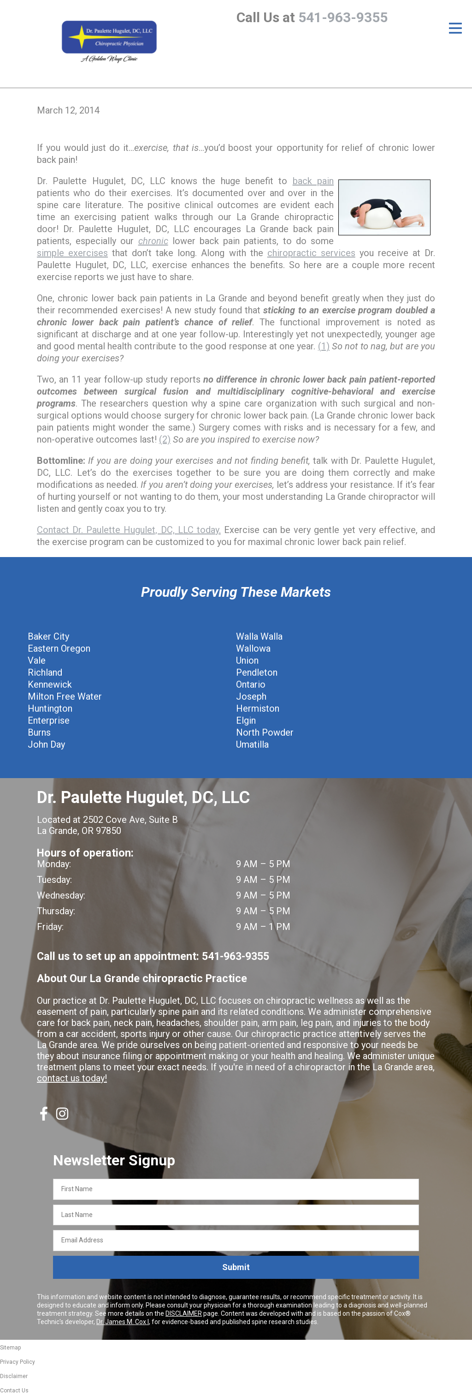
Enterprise (49, 720)
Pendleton (256, 672)
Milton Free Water (65, 696)
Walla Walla (259, 636)
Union (247, 660)
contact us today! (72, 1078)
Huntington (50, 708)
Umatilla (252, 744)
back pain (313, 180)
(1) (324, 346)
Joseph (251, 696)
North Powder (265, 732)
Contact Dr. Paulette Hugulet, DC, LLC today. (129, 529)
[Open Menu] (455, 28)
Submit (236, 1267)
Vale (37, 660)
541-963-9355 (343, 17)
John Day (46, 744)
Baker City (48, 636)
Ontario (251, 684)
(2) (165, 439)
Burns (39, 732)
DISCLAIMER (183, 1313)
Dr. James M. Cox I (122, 1321)
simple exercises (72, 252)
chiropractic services (311, 252)
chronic (153, 240)
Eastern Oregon (59, 648)
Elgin (246, 720)
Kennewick (50, 684)
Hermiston (257, 708)
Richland (45, 672)
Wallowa (253, 648)
